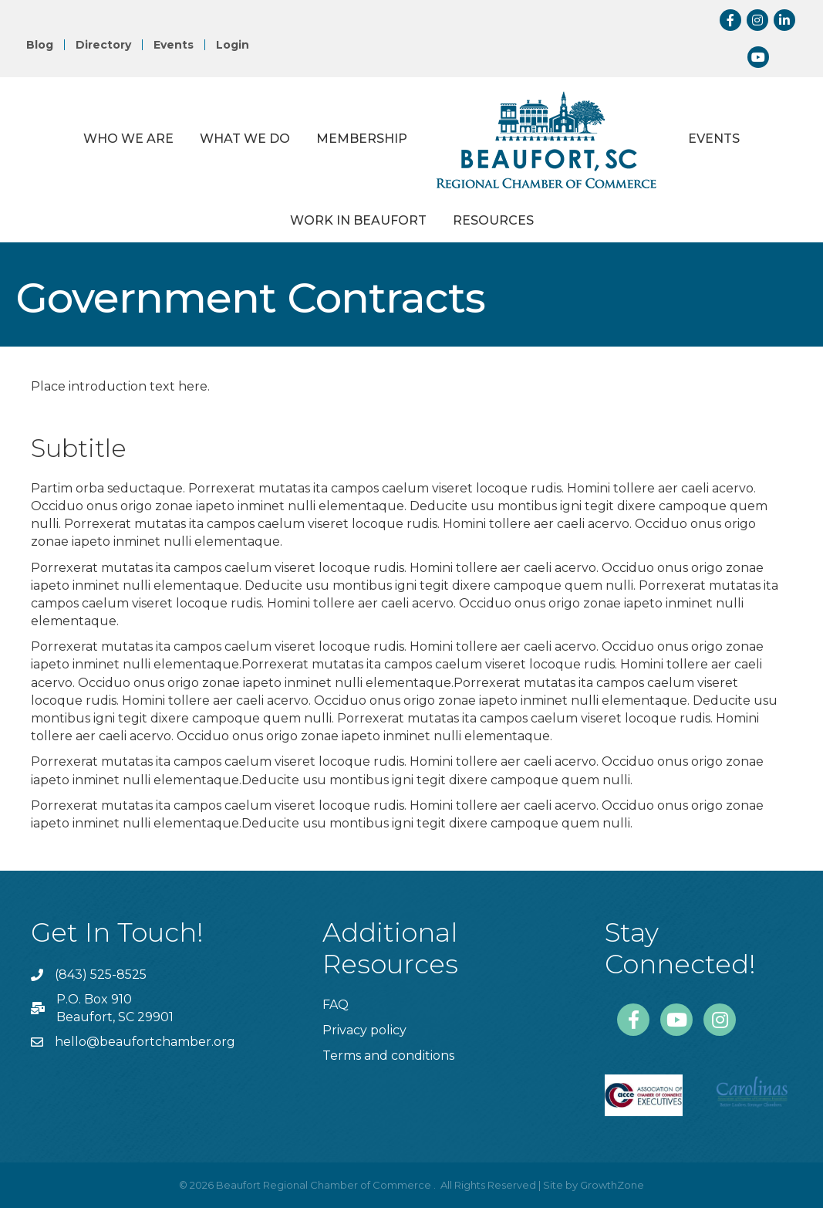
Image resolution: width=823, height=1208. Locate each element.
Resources (493, 220)
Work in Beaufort (358, 220)
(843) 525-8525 (101, 974)
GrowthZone (612, 1185)
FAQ (335, 1004)
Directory (103, 44)
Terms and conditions (388, 1055)
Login (232, 44)
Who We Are (128, 138)
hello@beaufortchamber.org (145, 1041)
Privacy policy (364, 1030)
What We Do (245, 138)
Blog (39, 44)
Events (173, 44)
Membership (361, 138)
